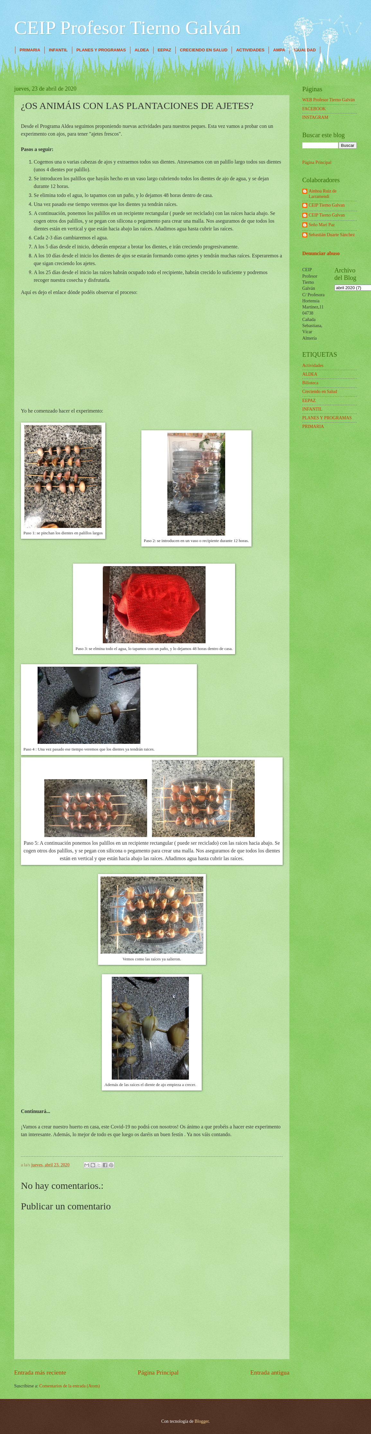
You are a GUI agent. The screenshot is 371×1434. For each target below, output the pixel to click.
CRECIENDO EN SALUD (203, 50)
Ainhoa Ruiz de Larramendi (323, 194)
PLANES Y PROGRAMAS (101, 50)
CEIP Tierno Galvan (327, 205)
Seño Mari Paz (322, 224)
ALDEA (142, 50)
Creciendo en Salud (319, 391)
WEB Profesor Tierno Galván (328, 99)
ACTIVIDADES (250, 50)
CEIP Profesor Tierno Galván (127, 27)
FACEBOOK (314, 108)
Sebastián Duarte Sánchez (332, 234)
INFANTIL (58, 50)
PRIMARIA (30, 50)
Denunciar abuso (321, 253)
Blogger (202, 1421)
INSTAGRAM (315, 117)
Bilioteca (310, 382)
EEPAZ (164, 50)
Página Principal (158, 1372)
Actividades (312, 365)
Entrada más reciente (40, 1372)
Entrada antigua (269, 1372)
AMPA (279, 50)
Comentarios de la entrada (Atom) (69, 1386)
